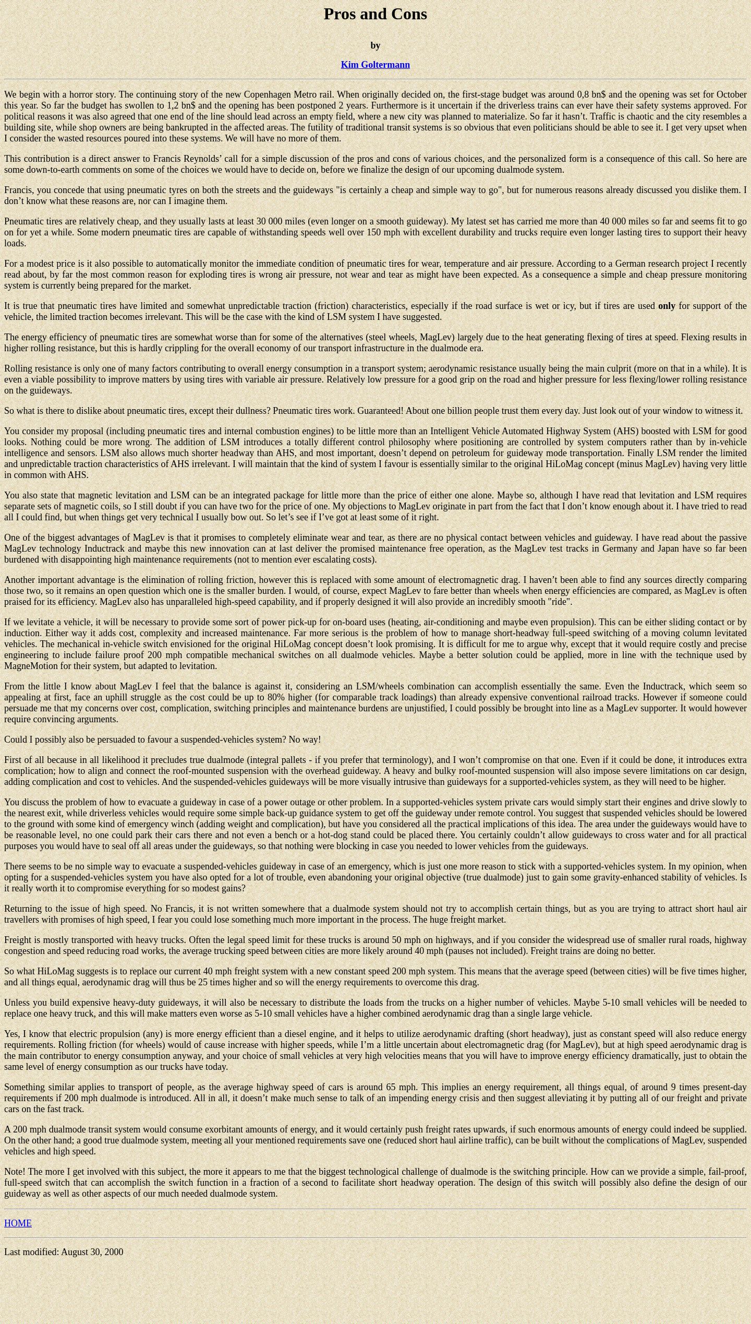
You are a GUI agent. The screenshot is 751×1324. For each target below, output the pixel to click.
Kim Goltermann (375, 64)
